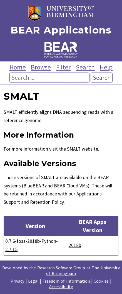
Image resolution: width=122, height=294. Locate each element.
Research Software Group (61, 267)
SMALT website (82, 149)
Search (85, 67)
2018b (75, 245)
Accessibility (61, 286)
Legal (33, 281)
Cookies (101, 281)
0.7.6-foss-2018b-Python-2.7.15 (31, 245)
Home (17, 67)
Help (106, 67)
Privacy (17, 281)
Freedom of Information (66, 281)
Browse (41, 67)
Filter (63, 67)
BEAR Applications (61, 30)
